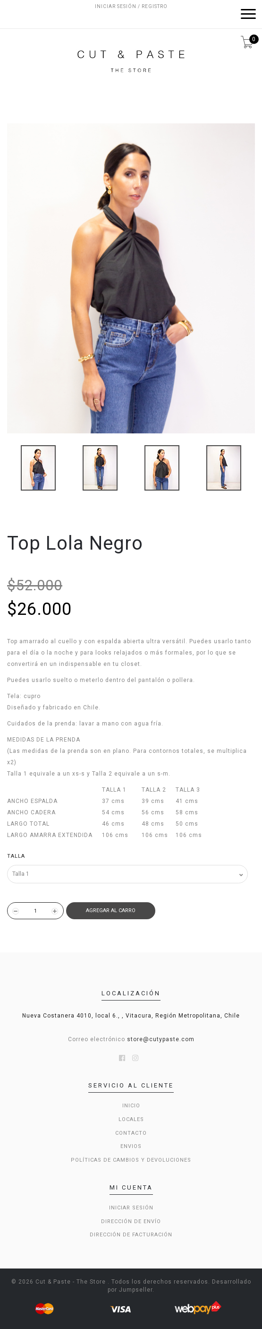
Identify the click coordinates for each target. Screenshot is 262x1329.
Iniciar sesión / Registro (131, 6)
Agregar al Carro (110, 910)
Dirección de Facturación (131, 1235)
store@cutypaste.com (160, 1039)
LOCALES (131, 1119)
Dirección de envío (131, 1221)
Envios (131, 1146)
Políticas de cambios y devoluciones (131, 1160)
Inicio (131, 1106)
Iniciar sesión (131, 1208)
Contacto (131, 1133)
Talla (16, 856)
